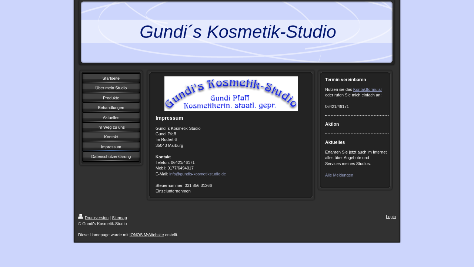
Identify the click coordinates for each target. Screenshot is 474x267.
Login (391, 216)
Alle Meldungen (339, 175)
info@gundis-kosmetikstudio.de (197, 174)
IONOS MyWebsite (147, 235)
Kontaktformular (367, 89)
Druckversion (93, 217)
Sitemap (119, 217)
